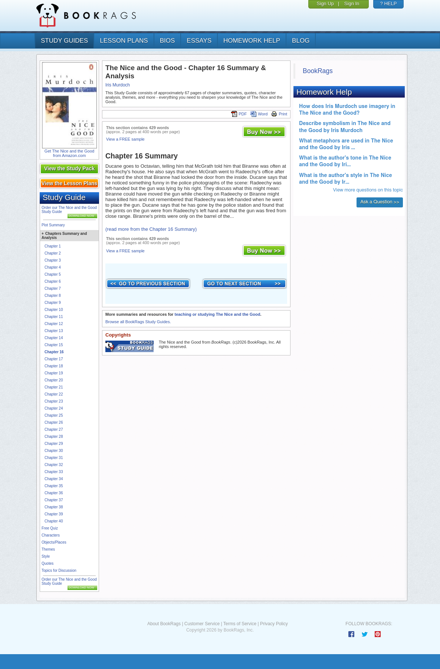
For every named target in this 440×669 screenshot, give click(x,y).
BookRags (318, 71)
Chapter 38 (54, 507)
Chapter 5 (53, 274)
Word (258, 114)
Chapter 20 (54, 380)
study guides (64, 40)
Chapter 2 (53, 253)
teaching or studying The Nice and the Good (217, 314)
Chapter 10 (54, 310)
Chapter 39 (54, 514)
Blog (300, 40)
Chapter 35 (54, 486)
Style (46, 556)
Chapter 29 (54, 444)
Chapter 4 (53, 267)
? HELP (388, 3)
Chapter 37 (54, 500)
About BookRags (164, 623)
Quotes (47, 563)
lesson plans (124, 40)
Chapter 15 (54, 345)
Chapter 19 (54, 373)
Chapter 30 (54, 451)
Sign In (351, 3)
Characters (51, 535)
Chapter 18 (54, 366)
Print (279, 114)
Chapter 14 (54, 338)
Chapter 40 (54, 521)
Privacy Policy (274, 623)
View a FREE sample (125, 139)
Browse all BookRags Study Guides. (138, 321)
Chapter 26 (54, 422)
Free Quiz (50, 528)
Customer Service (202, 623)
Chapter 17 (54, 359)
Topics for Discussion (59, 570)
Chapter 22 (54, 394)
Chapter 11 (54, 317)
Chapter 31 (54, 458)
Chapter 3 (53, 260)
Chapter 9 (53, 303)
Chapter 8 (53, 295)
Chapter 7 (53, 288)
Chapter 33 (54, 472)
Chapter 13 (54, 331)
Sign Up (325, 3)
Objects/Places (54, 542)
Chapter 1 (53, 246)
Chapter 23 (54, 401)
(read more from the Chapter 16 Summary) (151, 229)
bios (167, 40)
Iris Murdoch (117, 85)
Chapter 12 (54, 324)
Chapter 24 (54, 408)
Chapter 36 (54, 493)
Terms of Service (239, 623)
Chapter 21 (54, 387)
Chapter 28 (54, 436)
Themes (48, 549)
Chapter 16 (54, 352)
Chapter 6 (53, 281)
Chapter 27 (54, 429)
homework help (251, 40)
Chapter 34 (54, 479)
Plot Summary (53, 225)
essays (199, 40)
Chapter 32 (54, 465)
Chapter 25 (54, 415)
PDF (239, 114)
